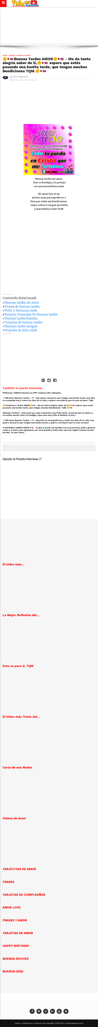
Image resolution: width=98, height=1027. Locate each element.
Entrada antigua (11, 449)
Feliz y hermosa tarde (21, 310)
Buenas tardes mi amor (22, 303)
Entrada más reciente (85, 449)
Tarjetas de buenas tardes (23, 322)
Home (5, 55)
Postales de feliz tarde (21, 330)
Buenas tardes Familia (21, 318)
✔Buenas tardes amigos (20, 326)
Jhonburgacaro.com (74, 1023)
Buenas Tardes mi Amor (19, 55)
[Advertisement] (49, 26)
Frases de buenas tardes (22, 307)
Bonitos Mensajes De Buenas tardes (31, 314)
